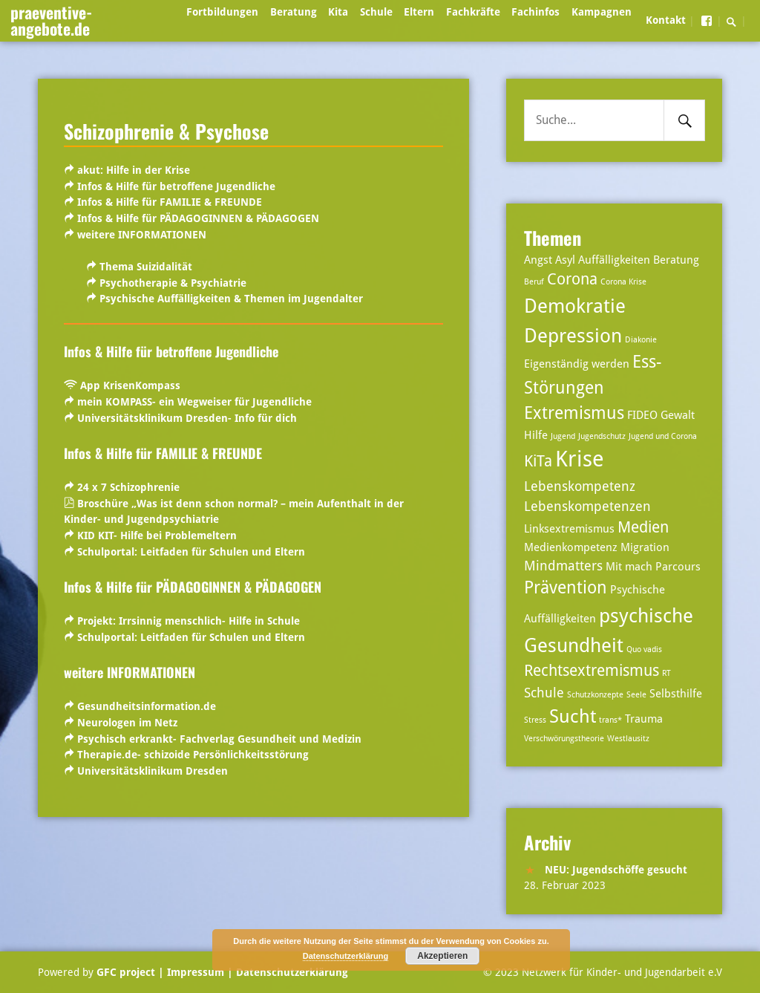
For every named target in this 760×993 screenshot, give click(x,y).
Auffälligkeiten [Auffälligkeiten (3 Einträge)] (614, 260)
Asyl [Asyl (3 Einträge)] (565, 260)
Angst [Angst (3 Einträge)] (538, 260)
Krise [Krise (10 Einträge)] (579, 459)
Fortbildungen (222, 12)
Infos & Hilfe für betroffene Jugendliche (176, 186)
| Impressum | (195, 972)
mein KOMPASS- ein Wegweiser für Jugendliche (194, 402)
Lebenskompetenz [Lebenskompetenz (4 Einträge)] (579, 486)
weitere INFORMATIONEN (140, 235)
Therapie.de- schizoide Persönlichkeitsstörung (193, 755)
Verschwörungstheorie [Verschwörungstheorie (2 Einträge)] (564, 738)
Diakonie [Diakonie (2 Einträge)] (641, 340)
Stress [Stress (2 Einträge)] (535, 720)
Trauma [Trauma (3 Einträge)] (644, 719)
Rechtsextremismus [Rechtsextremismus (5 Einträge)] (591, 671)
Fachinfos (535, 12)
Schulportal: (191, 552)
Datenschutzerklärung (290, 972)
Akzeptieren (442, 956)
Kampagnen (601, 12)
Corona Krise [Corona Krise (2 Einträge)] (623, 282)
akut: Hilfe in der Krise (133, 170)
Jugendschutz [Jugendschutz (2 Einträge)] (602, 436)
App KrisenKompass (130, 385)
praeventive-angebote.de (51, 20)
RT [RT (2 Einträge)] (666, 673)
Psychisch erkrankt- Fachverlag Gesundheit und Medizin (219, 739)
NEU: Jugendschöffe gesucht (616, 870)
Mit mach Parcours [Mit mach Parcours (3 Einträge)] (653, 566)
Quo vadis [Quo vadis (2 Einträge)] (644, 649)
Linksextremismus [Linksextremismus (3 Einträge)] (569, 528)
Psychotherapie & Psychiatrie (172, 283)
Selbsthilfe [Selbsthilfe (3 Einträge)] (675, 693)
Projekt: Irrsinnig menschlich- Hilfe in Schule (187, 621)
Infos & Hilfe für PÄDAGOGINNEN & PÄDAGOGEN (196, 218)
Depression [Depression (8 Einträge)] (573, 335)
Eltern (419, 12)
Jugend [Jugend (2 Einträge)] (563, 436)
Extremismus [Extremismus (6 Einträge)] (574, 413)
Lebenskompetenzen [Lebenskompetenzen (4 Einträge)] (587, 506)
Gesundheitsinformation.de (146, 706)
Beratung (293, 12)
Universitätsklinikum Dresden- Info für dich (187, 418)
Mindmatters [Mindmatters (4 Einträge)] (563, 565)
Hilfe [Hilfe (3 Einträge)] (536, 435)
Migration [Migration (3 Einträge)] (644, 547)
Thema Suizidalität (145, 267)
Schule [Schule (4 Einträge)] (544, 692)
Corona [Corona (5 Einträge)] (572, 279)
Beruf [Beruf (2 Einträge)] (534, 282)
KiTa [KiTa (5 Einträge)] (538, 461)
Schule (376, 12)
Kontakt (666, 20)
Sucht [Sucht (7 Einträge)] (572, 716)
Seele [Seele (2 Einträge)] (636, 695)
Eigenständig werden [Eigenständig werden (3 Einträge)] (576, 364)
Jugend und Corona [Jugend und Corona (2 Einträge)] (663, 436)
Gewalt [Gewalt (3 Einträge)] (678, 415)
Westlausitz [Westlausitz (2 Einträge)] (628, 738)
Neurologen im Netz (127, 723)
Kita (338, 12)
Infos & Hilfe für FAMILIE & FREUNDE (168, 202)
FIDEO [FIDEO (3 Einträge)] (642, 415)
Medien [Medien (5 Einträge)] (643, 527)
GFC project (125, 972)
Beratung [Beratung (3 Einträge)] (676, 260)
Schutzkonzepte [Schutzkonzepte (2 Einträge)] (595, 695)
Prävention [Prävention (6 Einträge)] (565, 588)
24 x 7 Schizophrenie (128, 487)
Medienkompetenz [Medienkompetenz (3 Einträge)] (571, 547)
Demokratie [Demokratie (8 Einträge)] (575, 305)
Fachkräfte (473, 12)
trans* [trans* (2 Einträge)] (610, 720)
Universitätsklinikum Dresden (152, 771)
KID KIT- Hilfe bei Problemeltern (157, 535)
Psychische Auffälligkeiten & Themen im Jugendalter (231, 299)
